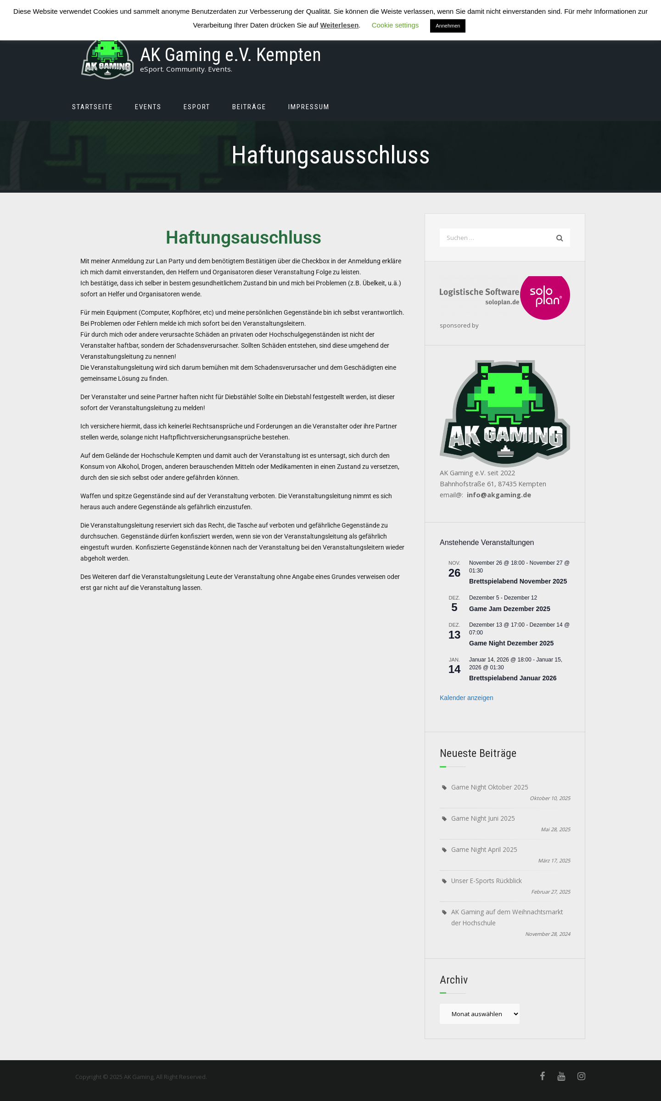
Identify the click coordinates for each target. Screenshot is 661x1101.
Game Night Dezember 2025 (511, 643)
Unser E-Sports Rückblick (486, 880)
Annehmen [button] (448, 25)
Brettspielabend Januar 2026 (513, 678)
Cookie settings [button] (395, 25)
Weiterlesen (339, 25)
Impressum (309, 107)
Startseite (92, 107)
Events (148, 107)
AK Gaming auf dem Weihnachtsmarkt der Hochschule (507, 917)
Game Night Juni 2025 (483, 818)
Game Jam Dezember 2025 (509, 608)
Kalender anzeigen (466, 697)
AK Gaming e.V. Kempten (230, 55)
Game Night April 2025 (484, 849)
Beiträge (249, 107)
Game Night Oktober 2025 (489, 787)
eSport (197, 107)
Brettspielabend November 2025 (518, 581)
